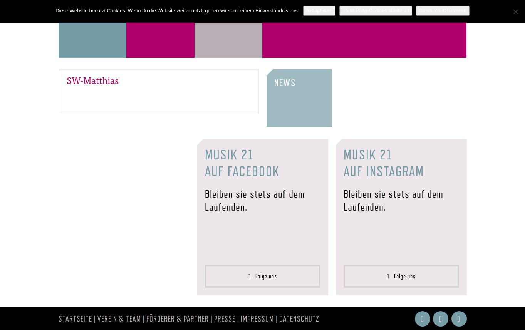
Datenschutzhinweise (442, 10)
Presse (224, 319)
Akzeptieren (319, 10)
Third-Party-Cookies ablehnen (375, 10)
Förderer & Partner (177, 319)
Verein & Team (119, 319)
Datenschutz (299, 319)
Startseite (75, 319)
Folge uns (262, 276)
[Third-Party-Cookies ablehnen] (515, 11)
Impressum (257, 319)
